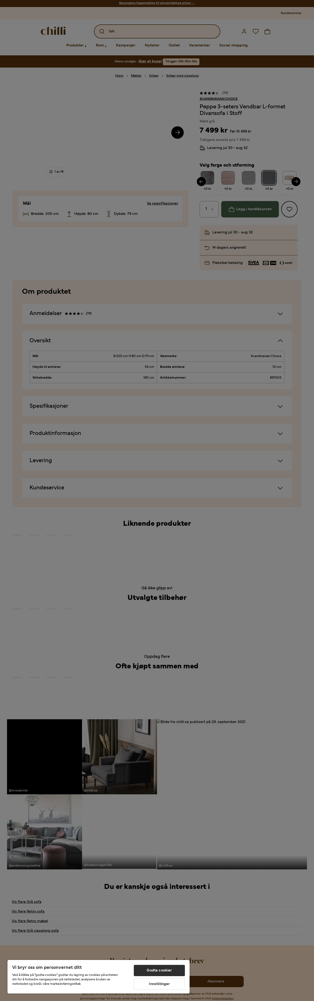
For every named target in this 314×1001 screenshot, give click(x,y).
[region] (98, 976)
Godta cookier (159, 970)
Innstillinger (159, 984)
